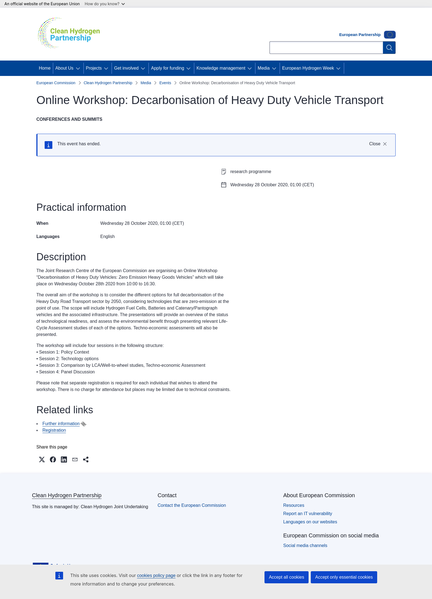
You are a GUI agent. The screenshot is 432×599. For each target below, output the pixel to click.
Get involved (126, 68)
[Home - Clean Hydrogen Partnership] (70, 34)
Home (45, 68)
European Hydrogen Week (308, 68)
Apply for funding (167, 68)
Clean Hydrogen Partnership (108, 83)
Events (165, 83)
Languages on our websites (310, 521)
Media (264, 68)
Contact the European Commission (192, 505)
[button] (41, 459)
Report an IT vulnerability (307, 513)
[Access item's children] (79, 68)
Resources (293, 505)
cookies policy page (156, 575)
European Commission (55, 83)
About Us (64, 68)
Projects (94, 68)
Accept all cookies (286, 577)
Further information (61, 423)
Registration (54, 430)
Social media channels (305, 545)
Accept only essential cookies (344, 577)
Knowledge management (220, 68)
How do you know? (105, 3)
